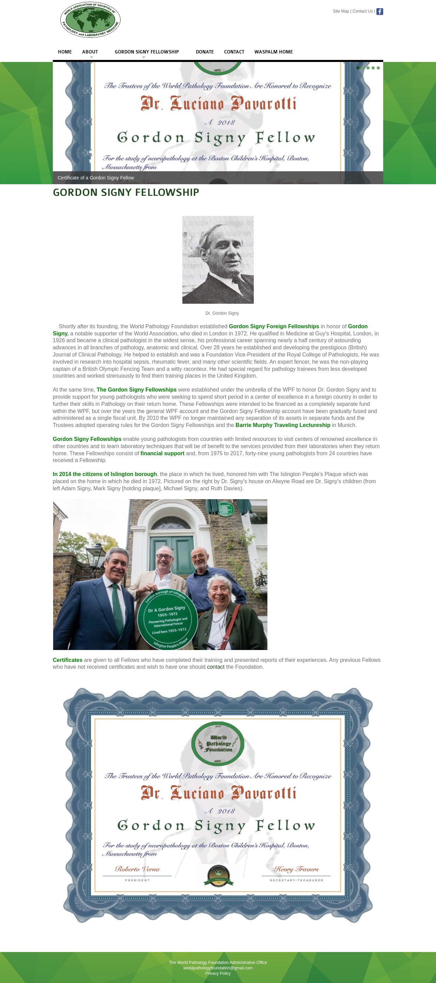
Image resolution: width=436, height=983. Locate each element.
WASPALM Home (273, 52)
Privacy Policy (218, 973)
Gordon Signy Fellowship (147, 52)
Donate (205, 52)
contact (216, 667)
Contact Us (363, 11)
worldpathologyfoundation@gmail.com (218, 968)
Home (65, 52)
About (90, 52)
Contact (234, 52)
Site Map (341, 11)
